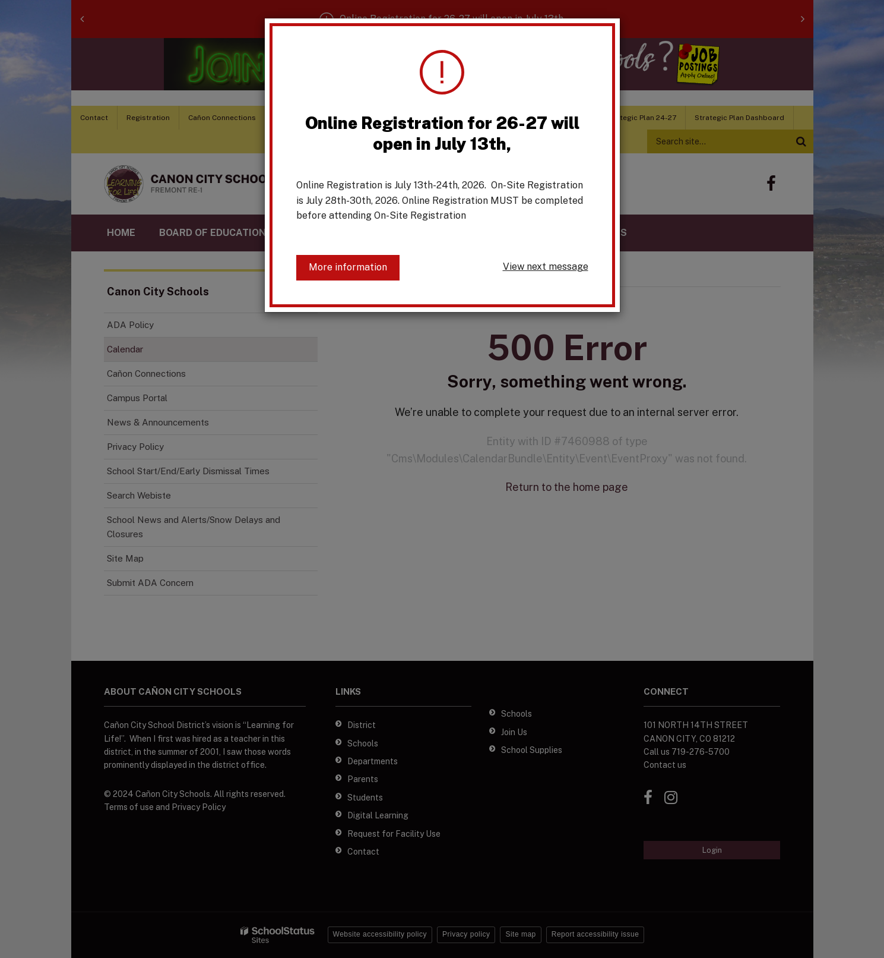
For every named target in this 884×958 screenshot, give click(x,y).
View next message (545, 266)
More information (348, 267)
